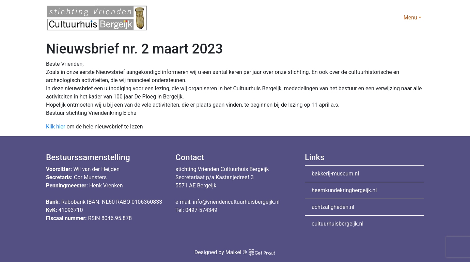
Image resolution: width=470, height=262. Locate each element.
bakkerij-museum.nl (335, 173)
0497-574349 (201, 210)
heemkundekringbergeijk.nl (344, 190)
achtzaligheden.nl (333, 207)
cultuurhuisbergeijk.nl (337, 223)
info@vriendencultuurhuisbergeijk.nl (236, 202)
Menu (410, 17)
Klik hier (55, 126)
